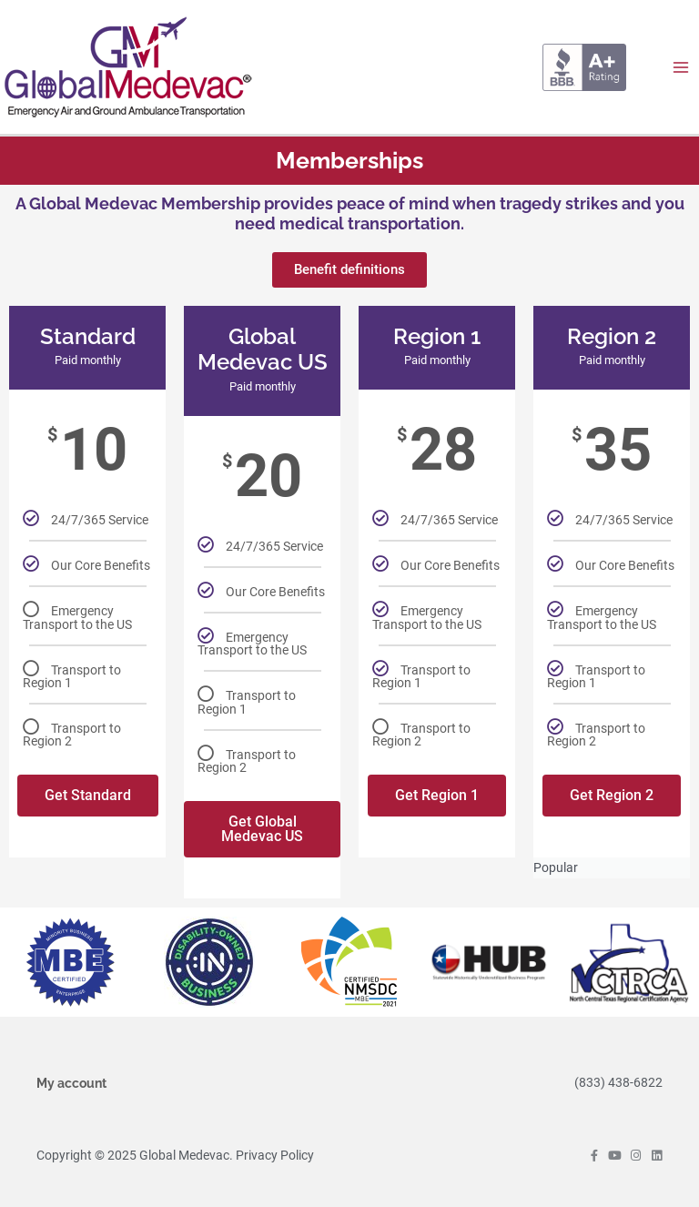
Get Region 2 (611, 795)
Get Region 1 (437, 795)
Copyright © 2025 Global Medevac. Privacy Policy (175, 1155)
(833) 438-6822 (618, 1082)
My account (71, 1083)
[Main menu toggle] (681, 67)
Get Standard (88, 795)
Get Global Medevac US (262, 829)
